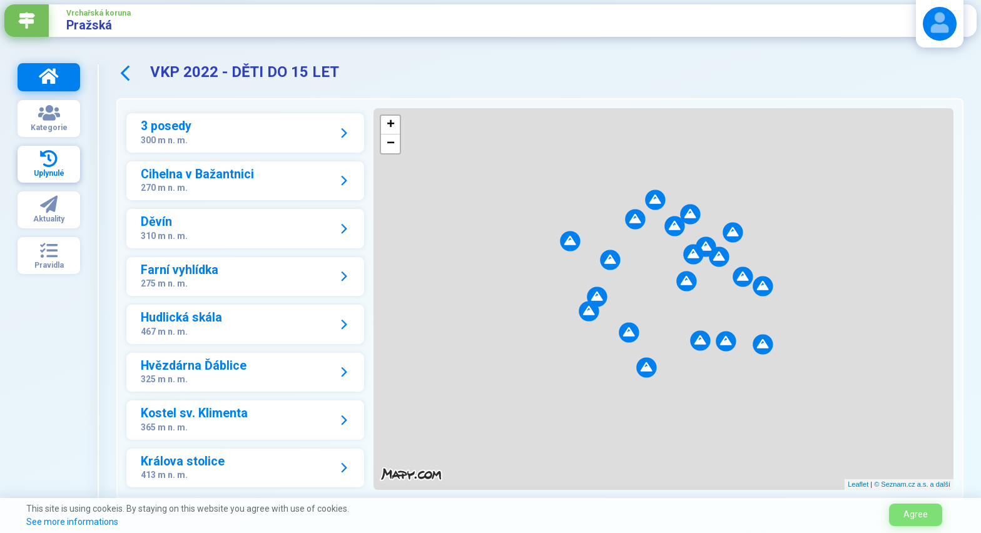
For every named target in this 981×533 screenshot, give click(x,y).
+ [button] (391, 125)
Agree (915, 514)
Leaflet (858, 484)
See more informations (72, 522)
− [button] (391, 144)
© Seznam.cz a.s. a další (912, 484)
